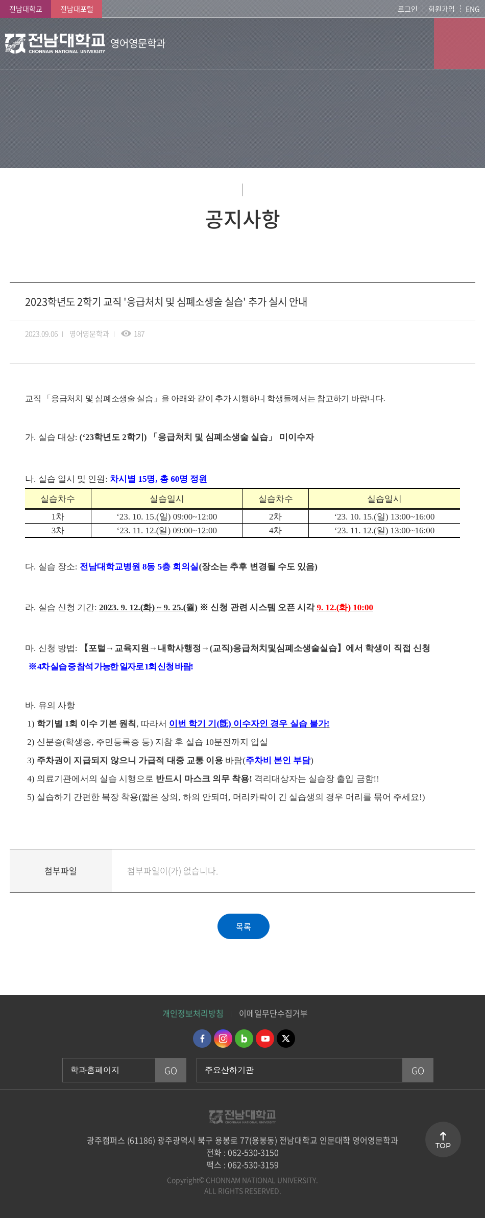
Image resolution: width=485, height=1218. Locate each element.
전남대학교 (25, 9)
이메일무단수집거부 (273, 1013)
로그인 (408, 8)
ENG (473, 8)
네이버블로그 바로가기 (244, 1038)
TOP (443, 1145)
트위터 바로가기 (286, 1038)
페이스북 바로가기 (202, 1038)
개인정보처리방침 (193, 1013)
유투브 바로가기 (265, 1038)
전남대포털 (76, 9)
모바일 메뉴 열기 (459, 43)
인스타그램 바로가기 (223, 1038)
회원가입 (441, 8)
